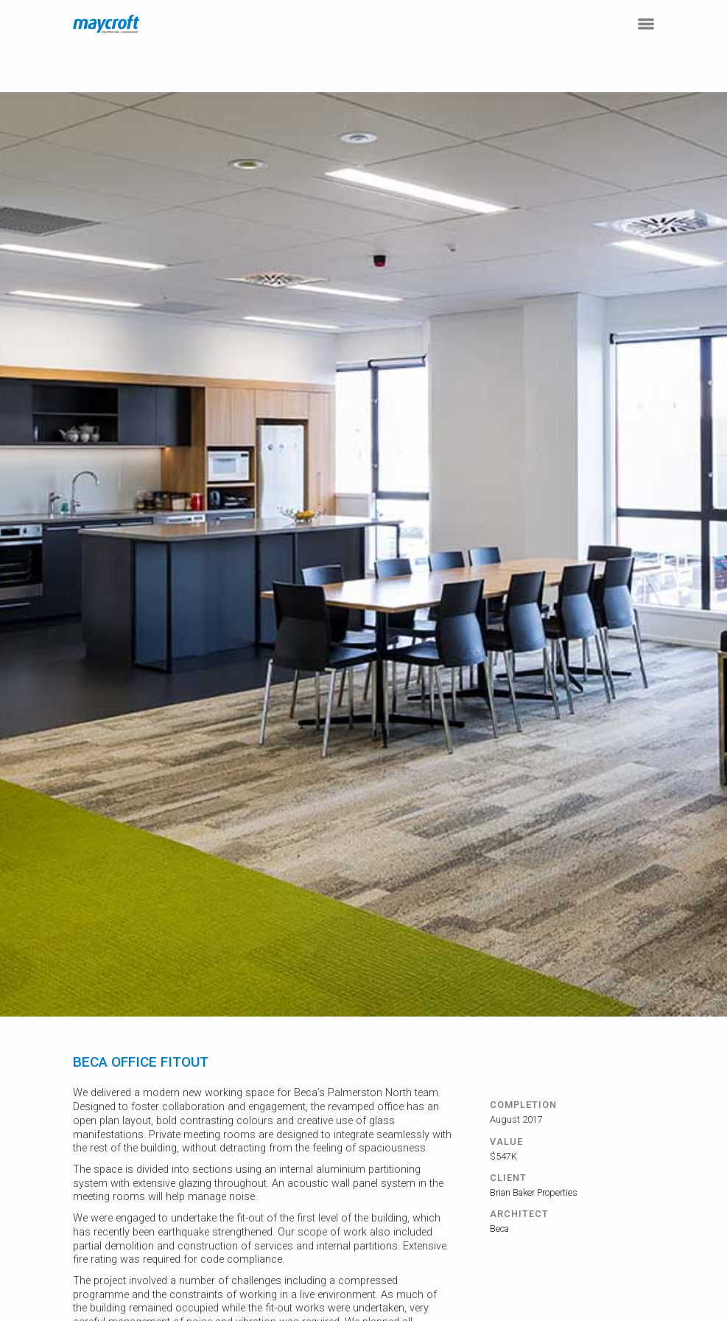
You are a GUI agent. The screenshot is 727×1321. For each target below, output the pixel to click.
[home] (106, 24)
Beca (499, 1228)
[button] (646, 23)
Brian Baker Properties (533, 1192)
